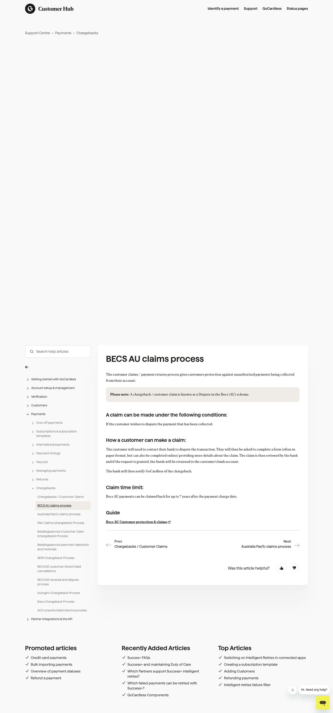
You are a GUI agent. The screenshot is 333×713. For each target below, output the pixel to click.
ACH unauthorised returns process (62, 610)
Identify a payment (223, 8)
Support (250, 8)
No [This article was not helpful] (294, 544)
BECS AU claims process (54, 505)
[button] (58, 367)
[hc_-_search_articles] (58, 351)
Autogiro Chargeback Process (58, 593)
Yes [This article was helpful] (282, 544)
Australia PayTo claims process (58, 514)
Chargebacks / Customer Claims (60, 496)
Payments (63, 33)
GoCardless (272, 8)
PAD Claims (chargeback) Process (60, 523)
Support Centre (37, 33)
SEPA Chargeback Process (55, 558)
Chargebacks (87, 33)
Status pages (297, 8)
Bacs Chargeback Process (55, 601)
